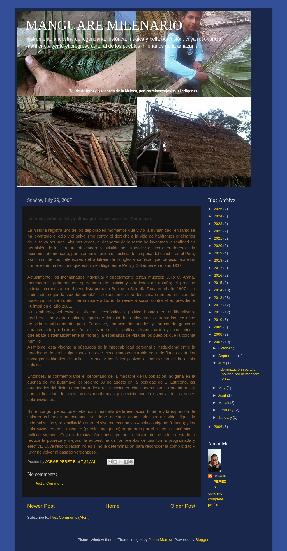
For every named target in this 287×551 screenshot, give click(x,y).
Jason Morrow (160, 540)
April (222, 395)
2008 (218, 334)
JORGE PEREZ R (220, 481)
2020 (218, 245)
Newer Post (41, 506)
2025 (218, 209)
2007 (218, 342)
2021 (218, 238)
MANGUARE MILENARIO (104, 25)
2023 (218, 224)
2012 (218, 305)
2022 (218, 231)
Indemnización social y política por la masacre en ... (238, 374)
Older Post (182, 506)
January (225, 417)
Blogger (201, 540)
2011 (218, 312)
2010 (218, 320)
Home (112, 506)
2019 (218, 253)
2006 (218, 427)
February (226, 410)
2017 (218, 268)
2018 (218, 260)
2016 (218, 275)
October (225, 348)
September (228, 356)
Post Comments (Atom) (70, 517)
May (222, 388)
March (224, 402)
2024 (218, 216)
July (222, 363)
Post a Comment (48, 483)
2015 (218, 283)
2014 (218, 290)
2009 (218, 327)
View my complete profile (215, 499)
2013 (218, 297)
